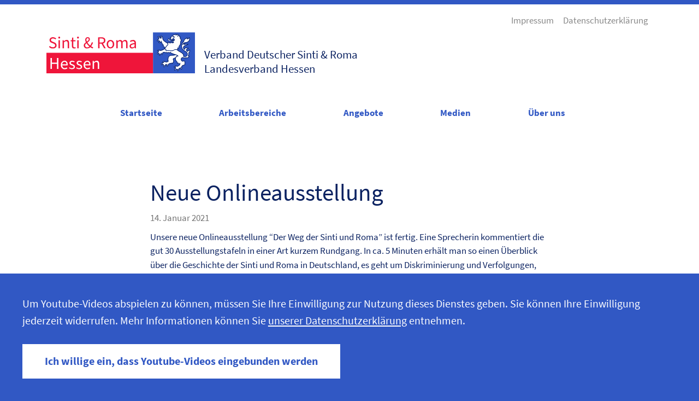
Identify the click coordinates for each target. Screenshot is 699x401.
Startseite (141, 113)
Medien (455, 113)
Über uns (546, 113)
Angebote (363, 113)
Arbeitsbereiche (252, 113)
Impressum (532, 20)
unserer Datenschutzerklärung (337, 320)
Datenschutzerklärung (605, 20)
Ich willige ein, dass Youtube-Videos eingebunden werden (181, 361)
